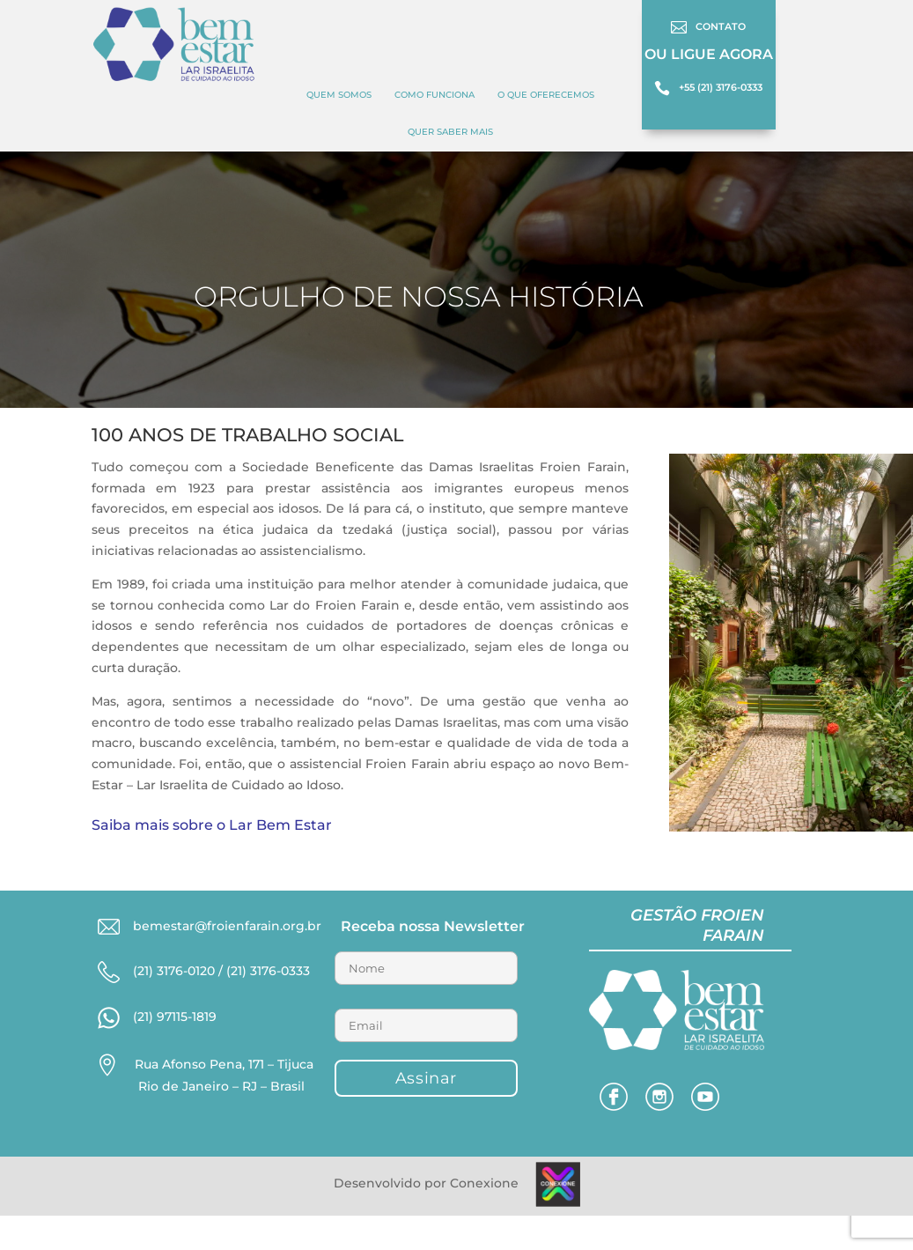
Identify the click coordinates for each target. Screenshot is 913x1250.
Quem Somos (339, 94)
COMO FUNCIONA (434, 94)
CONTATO (721, 26)
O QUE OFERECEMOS (545, 94)
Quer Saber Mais (450, 131)
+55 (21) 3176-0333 (720, 87)
